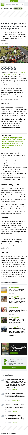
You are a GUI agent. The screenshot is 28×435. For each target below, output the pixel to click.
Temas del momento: (6, 8)
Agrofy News (4, 19)
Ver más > (22, 341)
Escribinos (14, 353)
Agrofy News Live (18, 8)
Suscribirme (14, 367)
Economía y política (12, 19)
